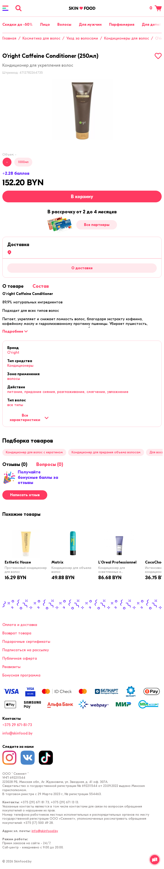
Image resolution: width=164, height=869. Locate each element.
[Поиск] (18, 8)
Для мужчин (90, 24)
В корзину (82, 196)
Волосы (64, 24)
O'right (13, 352)
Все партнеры (96, 225)
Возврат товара (16, 633)
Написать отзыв (25, 495)
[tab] (13, 286)
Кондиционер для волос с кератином (34, 452)
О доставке (82, 268)
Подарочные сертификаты (26, 642)
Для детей (151, 24)
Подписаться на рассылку (25, 650)
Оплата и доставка (19, 625)
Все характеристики (29, 417)
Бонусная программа (21, 675)
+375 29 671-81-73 (17, 725)
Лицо (45, 24)
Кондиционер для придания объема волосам (106, 452)
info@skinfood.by (17, 733)
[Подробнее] (15, 331)
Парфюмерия (121, 24)
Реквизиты (11, 667)
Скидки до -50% (17, 24)
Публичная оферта (19, 658)
